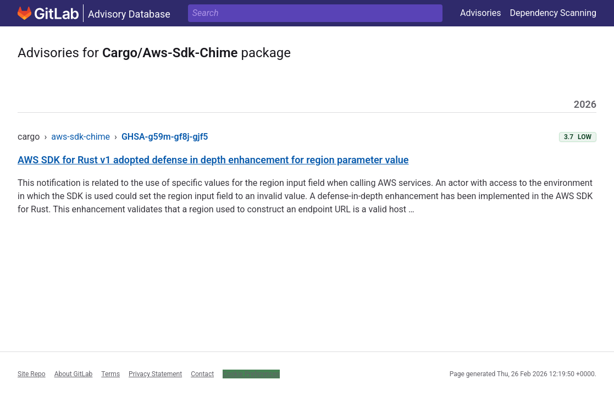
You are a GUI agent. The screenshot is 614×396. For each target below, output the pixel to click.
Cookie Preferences (251, 374)
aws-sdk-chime (80, 136)
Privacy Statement (155, 374)
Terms (110, 374)
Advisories (480, 13)
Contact (202, 374)
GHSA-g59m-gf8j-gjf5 (164, 136)
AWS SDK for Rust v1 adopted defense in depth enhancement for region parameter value (213, 160)
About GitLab (73, 374)
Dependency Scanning (553, 13)
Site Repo (32, 374)
